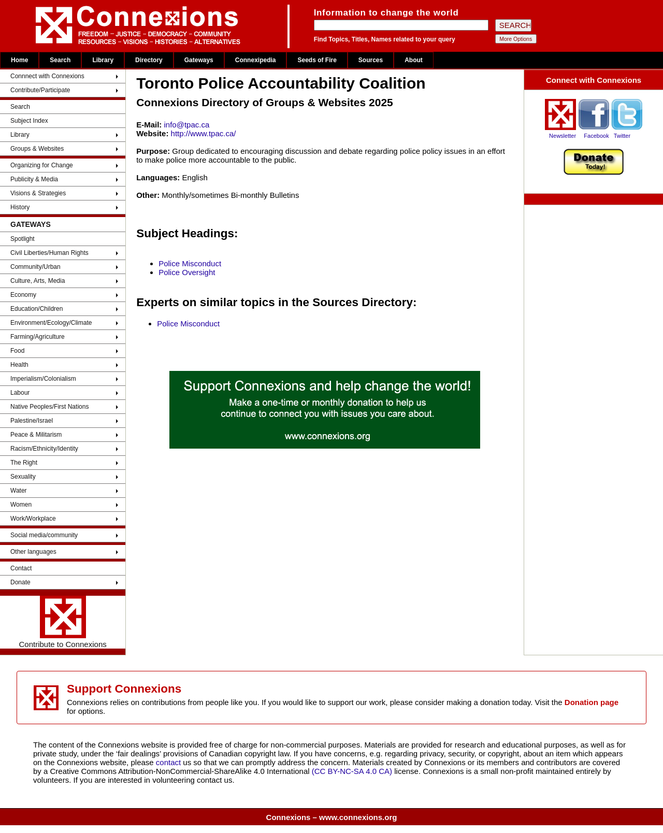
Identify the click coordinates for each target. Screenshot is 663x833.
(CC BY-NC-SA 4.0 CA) (352, 771)
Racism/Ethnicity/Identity (44, 448)
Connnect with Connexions (47, 76)
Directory (149, 60)
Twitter (622, 136)
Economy (23, 294)
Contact (21, 568)
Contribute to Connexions (62, 622)
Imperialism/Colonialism (43, 378)
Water (18, 490)
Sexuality (23, 476)
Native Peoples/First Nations (49, 406)
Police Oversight (186, 272)
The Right (23, 462)
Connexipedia (255, 60)
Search (60, 60)
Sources (370, 60)
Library (102, 60)
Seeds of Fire (316, 60)
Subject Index (29, 120)
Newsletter (562, 136)
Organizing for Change (41, 165)
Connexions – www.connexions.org (331, 817)
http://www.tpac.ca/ (203, 133)
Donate (20, 582)
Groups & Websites (37, 148)
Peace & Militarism (36, 434)
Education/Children (36, 308)
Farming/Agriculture (37, 336)
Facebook (596, 136)
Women (21, 504)
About (414, 60)
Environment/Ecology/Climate (51, 322)
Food (17, 350)
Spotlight (22, 238)
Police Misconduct (189, 263)
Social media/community (44, 535)
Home (19, 60)
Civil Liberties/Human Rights (49, 252)
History (20, 207)
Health (19, 364)
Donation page (591, 702)
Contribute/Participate (40, 90)
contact (169, 762)
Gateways (198, 60)
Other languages (33, 551)
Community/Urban (35, 266)
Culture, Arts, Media (37, 280)
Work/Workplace (33, 518)
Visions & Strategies (38, 193)
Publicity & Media (34, 179)
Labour (20, 392)
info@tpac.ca (187, 124)
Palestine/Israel (31, 420)
